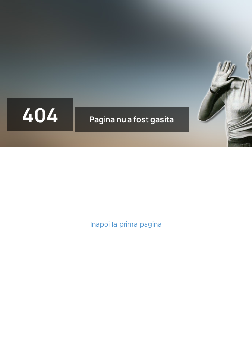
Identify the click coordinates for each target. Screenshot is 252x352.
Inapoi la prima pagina (126, 224)
